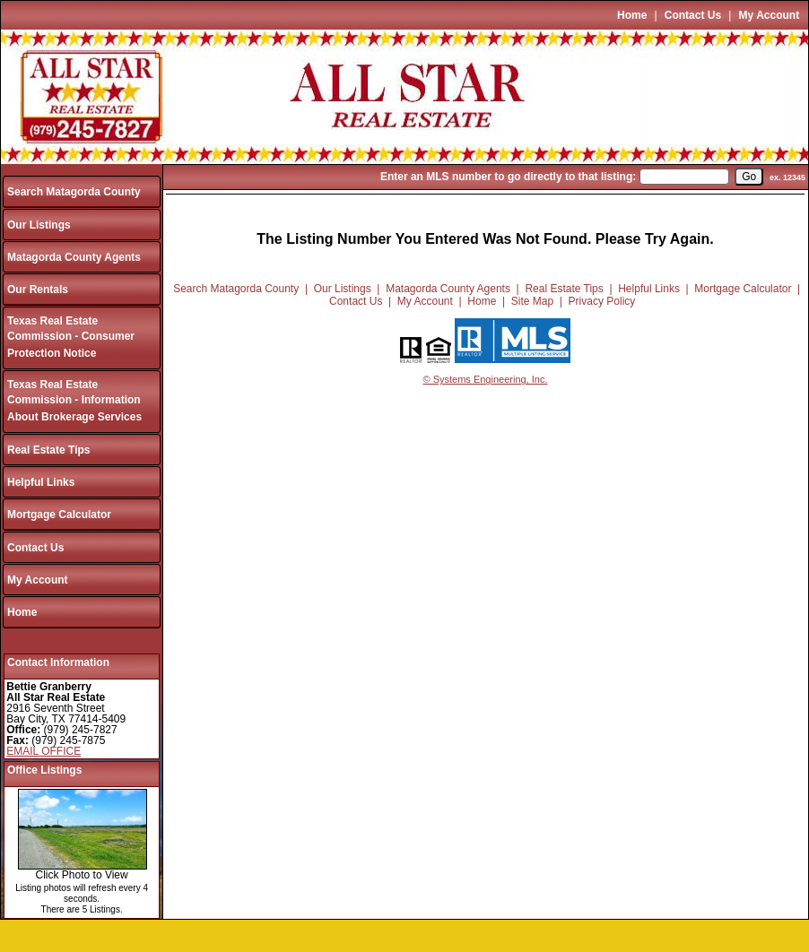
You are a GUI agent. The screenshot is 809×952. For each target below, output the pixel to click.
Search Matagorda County (74, 192)
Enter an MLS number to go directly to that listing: (508, 176)
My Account (769, 15)
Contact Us (693, 15)
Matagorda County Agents (74, 257)
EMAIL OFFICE (43, 751)
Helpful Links (40, 482)
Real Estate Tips (48, 450)
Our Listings (39, 225)
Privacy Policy (602, 301)
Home (632, 15)
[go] (749, 177)
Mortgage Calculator (59, 514)
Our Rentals (37, 289)
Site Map (532, 301)
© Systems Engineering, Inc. (485, 379)
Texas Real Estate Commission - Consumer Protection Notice (71, 337)
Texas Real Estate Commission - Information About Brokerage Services (74, 401)
